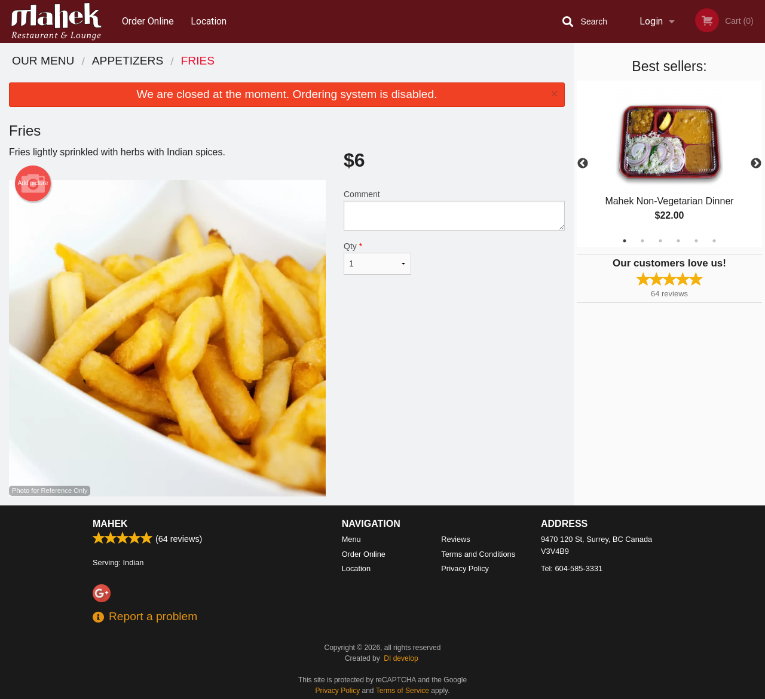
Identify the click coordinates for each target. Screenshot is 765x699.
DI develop (401, 658)
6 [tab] (714, 241)
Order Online (148, 21)
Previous (583, 164)
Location (209, 21)
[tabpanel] (669, 164)
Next (756, 164)
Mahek (110, 524)
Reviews (455, 539)
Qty (377, 258)
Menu (351, 539)
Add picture (33, 183)
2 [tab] (642, 241)
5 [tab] (696, 241)
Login (651, 21)
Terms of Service (402, 690)
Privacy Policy (465, 568)
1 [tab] (625, 241)
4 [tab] (678, 241)
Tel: (571, 568)
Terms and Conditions (478, 554)
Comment (454, 210)
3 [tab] (660, 241)
